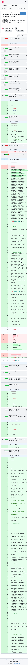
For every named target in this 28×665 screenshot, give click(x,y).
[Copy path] (23, 39)
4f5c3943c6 (8, 30)
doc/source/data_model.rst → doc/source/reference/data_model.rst (17, 372)
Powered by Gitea (6, 660)
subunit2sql (13, 5)
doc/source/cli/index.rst (13, 95)
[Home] (3, 2)
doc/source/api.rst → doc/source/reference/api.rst (17, 366)
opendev (5, 5)
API (19, 663)
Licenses (16, 663)
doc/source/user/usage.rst (13, 451)
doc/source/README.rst (15, 38)
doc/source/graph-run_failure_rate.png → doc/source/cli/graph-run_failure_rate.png (16, 69)
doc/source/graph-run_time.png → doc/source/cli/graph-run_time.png (15, 75)
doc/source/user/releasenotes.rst (13, 439)
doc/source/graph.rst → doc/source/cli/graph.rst (16, 89)
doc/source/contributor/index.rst (13, 117)
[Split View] (22, 36)
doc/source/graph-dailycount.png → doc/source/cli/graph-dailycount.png (15, 55)
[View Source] (2, 51)
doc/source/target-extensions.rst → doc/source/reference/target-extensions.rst (17, 410)
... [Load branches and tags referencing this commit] (2, 24)
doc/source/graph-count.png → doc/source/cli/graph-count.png (15, 48)
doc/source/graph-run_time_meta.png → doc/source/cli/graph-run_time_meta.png (15, 82)
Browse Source (23, 13)
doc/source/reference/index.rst (13, 385)
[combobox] (19, 36)
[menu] (25, 36)
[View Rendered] (5, 51)
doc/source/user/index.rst (13, 416)
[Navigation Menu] (25, 2)
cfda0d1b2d (20, 30)
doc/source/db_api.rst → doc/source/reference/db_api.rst (17, 379)
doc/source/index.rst (15, 154)
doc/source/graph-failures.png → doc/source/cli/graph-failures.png (15, 62)
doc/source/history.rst (16, 145)
